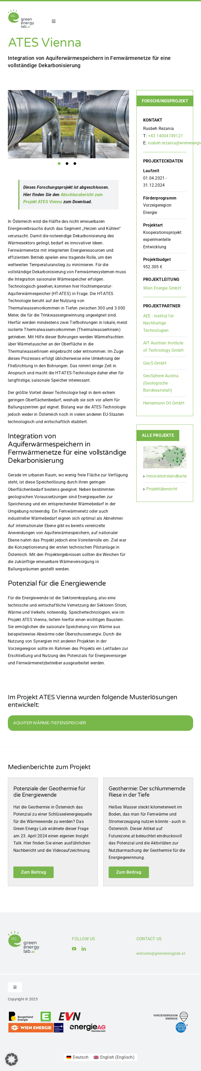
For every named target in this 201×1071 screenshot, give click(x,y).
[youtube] (74, 949)
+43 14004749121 (165, 135)
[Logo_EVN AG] (70, 1013)
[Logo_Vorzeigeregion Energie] (170, 1013)
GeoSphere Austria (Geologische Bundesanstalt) (160, 383)
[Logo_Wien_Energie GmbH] (36, 1024)
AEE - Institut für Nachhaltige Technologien (158, 323)
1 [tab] (59, 163)
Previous (4, 124)
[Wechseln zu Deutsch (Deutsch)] (77, 1057)
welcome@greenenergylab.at (160, 953)
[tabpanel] (68, 124)
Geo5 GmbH (154, 363)
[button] (11, 1059)
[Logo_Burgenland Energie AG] (21, 1013)
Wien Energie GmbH (162, 288)
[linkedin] (84, 949)
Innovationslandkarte (166, 476)
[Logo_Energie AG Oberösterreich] (87, 1024)
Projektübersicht (161, 488)
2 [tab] (67, 163)
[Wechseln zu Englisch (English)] (114, 1057)
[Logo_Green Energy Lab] (21, 11)
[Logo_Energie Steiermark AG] (46, 1013)
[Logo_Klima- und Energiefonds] (182, 1024)
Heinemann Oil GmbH (163, 403)
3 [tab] (75, 163)
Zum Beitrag (33, 872)
